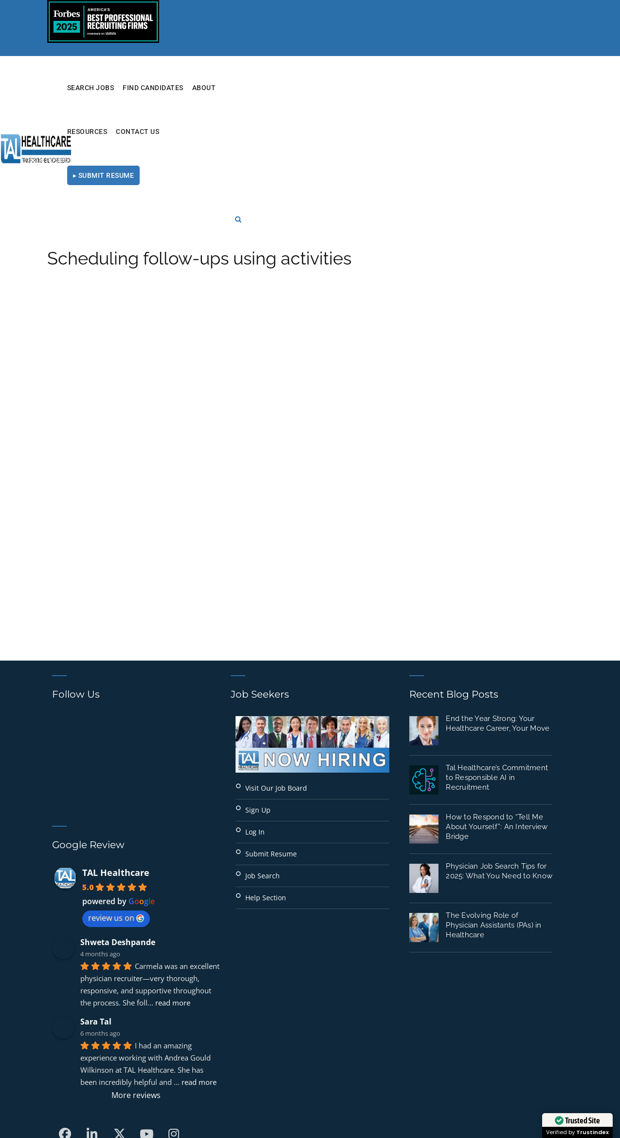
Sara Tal (95, 896)
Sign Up (258, 684)
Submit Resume (271, 728)
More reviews (136, 969)
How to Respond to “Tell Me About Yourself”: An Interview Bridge (496, 701)
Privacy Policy (383, 1097)
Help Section (265, 772)
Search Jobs (235, 88)
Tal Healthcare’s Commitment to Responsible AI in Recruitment (497, 652)
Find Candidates (298, 88)
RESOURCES (389, 88)
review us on (116, 792)
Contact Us (440, 88)
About (349, 88)
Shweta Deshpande (117, 816)
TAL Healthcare (115, 747)
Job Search (262, 750)
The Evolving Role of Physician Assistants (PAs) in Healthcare (493, 799)
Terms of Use (449, 1097)
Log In (255, 706)
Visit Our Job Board (276, 662)
